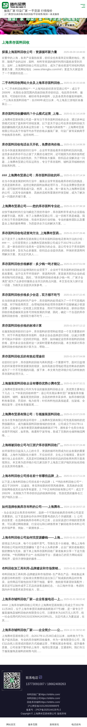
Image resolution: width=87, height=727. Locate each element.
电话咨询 (76, 722)
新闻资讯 (54, 722)
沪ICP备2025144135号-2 (48, 709)
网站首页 (11, 722)
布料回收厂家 (34, 694)
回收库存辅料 (34, 702)
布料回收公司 (34, 698)
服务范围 (33, 722)
